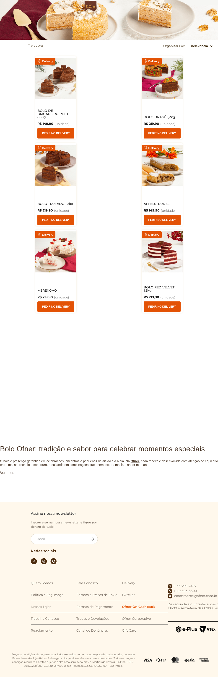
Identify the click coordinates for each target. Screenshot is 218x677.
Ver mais (7, 481)
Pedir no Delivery (22, 133)
